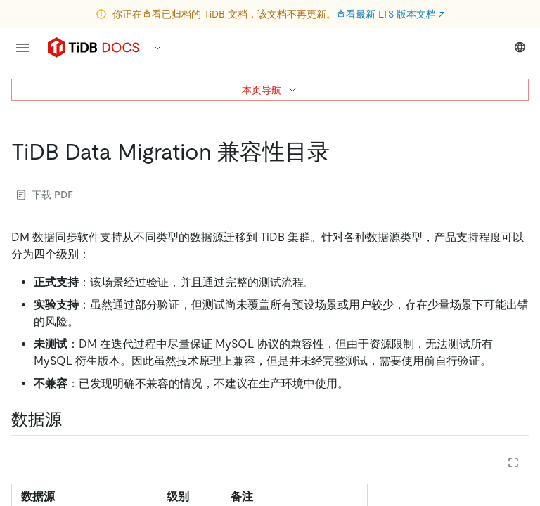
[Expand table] (513, 462)
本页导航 (270, 90)
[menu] (22, 48)
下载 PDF (45, 194)
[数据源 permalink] (73, 419)
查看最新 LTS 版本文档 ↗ (390, 14)
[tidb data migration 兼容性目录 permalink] (341, 152)
